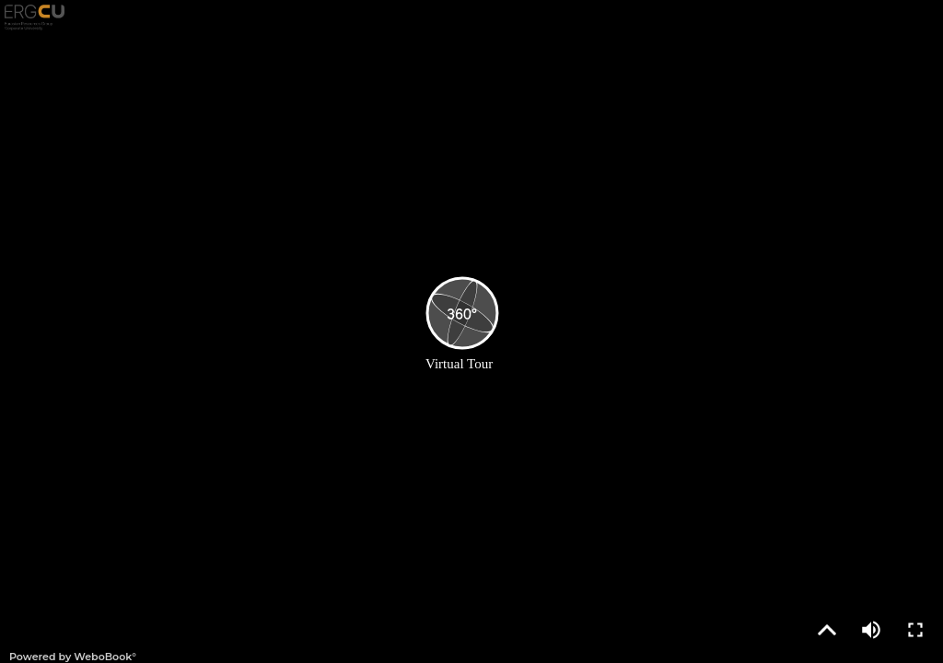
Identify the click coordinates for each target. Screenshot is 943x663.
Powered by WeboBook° (72, 656)
